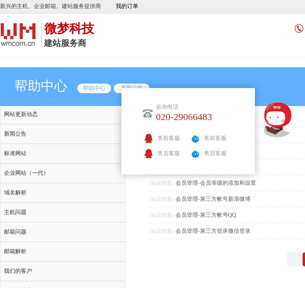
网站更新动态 (21, 114)
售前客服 (169, 138)
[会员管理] (161, 183)
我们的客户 (18, 271)
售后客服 (169, 153)
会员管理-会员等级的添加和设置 (216, 183)
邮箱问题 (15, 232)
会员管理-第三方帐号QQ (206, 215)
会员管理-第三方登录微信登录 (213, 231)
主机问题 (15, 212)
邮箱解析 (15, 251)
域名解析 (15, 193)
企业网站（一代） (26, 173)
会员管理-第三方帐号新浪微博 (213, 199)
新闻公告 (15, 134)
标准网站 (15, 153)
